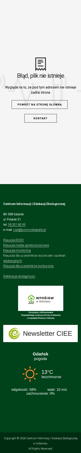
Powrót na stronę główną (39, 104)
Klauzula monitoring (17, 250)
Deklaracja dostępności (19, 276)
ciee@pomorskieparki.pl (29, 229)
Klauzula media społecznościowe (26, 245)
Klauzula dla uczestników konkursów (28, 266)
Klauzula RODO (13, 240)
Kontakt (40, 118)
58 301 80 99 (16, 224)
